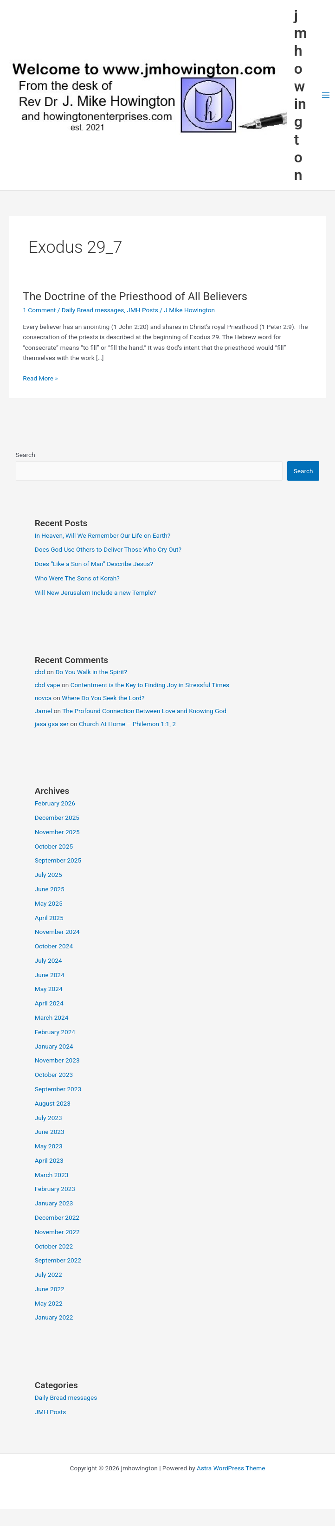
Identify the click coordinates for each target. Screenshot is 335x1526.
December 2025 (57, 817)
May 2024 (49, 988)
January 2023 (54, 1203)
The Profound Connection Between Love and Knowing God (144, 711)
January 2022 (54, 1317)
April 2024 (49, 1003)
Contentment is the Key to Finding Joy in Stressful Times (150, 685)
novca (43, 698)
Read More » (40, 378)
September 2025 (58, 860)
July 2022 (48, 1274)
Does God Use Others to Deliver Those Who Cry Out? (108, 549)
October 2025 (54, 846)
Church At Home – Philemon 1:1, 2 (127, 724)
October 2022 (54, 1246)
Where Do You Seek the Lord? (103, 698)
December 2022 (57, 1217)
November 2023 (57, 1060)
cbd (40, 672)
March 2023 (52, 1174)
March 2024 (52, 1017)
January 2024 (54, 1046)
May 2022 (49, 1303)
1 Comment (39, 310)
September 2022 (58, 1260)
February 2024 (55, 1032)
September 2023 (58, 1089)
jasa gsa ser (52, 724)
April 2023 (49, 1160)
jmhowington (300, 95)
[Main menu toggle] (325, 95)
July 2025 (48, 874)
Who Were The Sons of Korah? (77, 578)
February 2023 (55, 1188)
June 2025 (49, 889)
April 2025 (49, 917)
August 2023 (53, 1103)
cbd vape (47, 685)
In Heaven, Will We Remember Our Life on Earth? (103, 535)
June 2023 (49, 1131)
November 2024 (57, 931)
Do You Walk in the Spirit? (91, 672)
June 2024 (49, 975)
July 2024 (48, 960)
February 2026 (55, 803)
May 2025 (49, 903)
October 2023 (54, 1074)
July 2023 (48, 1117)
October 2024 (54, 946)
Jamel (43, 711)
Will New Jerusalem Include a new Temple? (95, 592)
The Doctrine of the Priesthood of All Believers (135, 296)
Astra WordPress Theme (231, 1468)
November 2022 (57, 1232)
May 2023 (49, 1146)
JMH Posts (142, 310)
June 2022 (49, 1289)
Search (25, 454)
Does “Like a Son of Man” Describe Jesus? (94, 563)
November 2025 (57, 832)
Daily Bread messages (93, 310)
